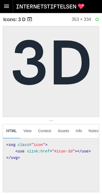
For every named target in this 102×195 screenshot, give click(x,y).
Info (79, 131)
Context (44, 131)
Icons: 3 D (18, 19)
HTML (11, 131)
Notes (94, 131)
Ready (98, 20)
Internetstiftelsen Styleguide (50, 6)
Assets (63, 131)
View (27, 131)
